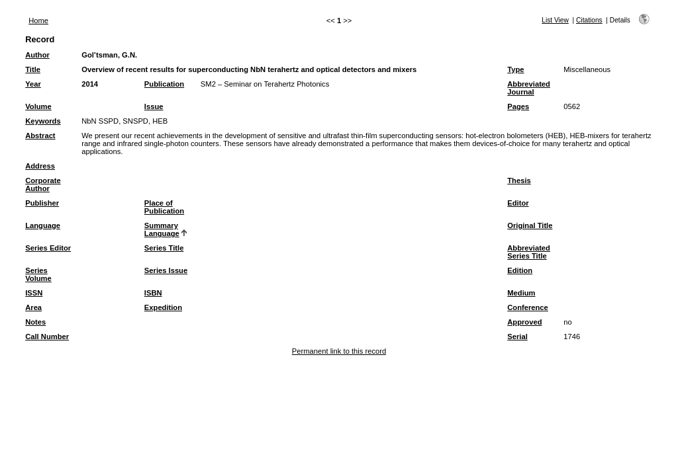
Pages (518, 106)
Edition (519, 270)
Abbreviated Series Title (528, 252)
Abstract (40, 135)
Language (42, 225)
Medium (521, 293)
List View (555, 20)
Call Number (47, 336)
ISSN (33, 293)
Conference (527, 307)
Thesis (518, 180)
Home (38, 20)
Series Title (164, 248)
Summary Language (161, 229)
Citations (589, 20)
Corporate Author (42, 184)
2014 (89, 84)
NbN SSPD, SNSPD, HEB (124, 121)
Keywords (42, 121)
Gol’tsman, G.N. (109, 55)
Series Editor (48, 248)
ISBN (153, 293)
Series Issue (165, 270)
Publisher (42, 203)
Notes (35, 322)
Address (40, 166)
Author (37, 55)
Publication (164, 84)
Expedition (163, 307)
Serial (517, 336)
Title (32, 69)
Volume (38, 106)
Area (33, 307)
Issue (154, 106)
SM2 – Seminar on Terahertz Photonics (265, 84)
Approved (524, 322)
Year (33, 84)
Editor (517, 203)
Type (515, 69)
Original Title (529, 225)
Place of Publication (164, 207)
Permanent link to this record (339, 351)
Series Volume (38, 274)
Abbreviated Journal (528, 88)
